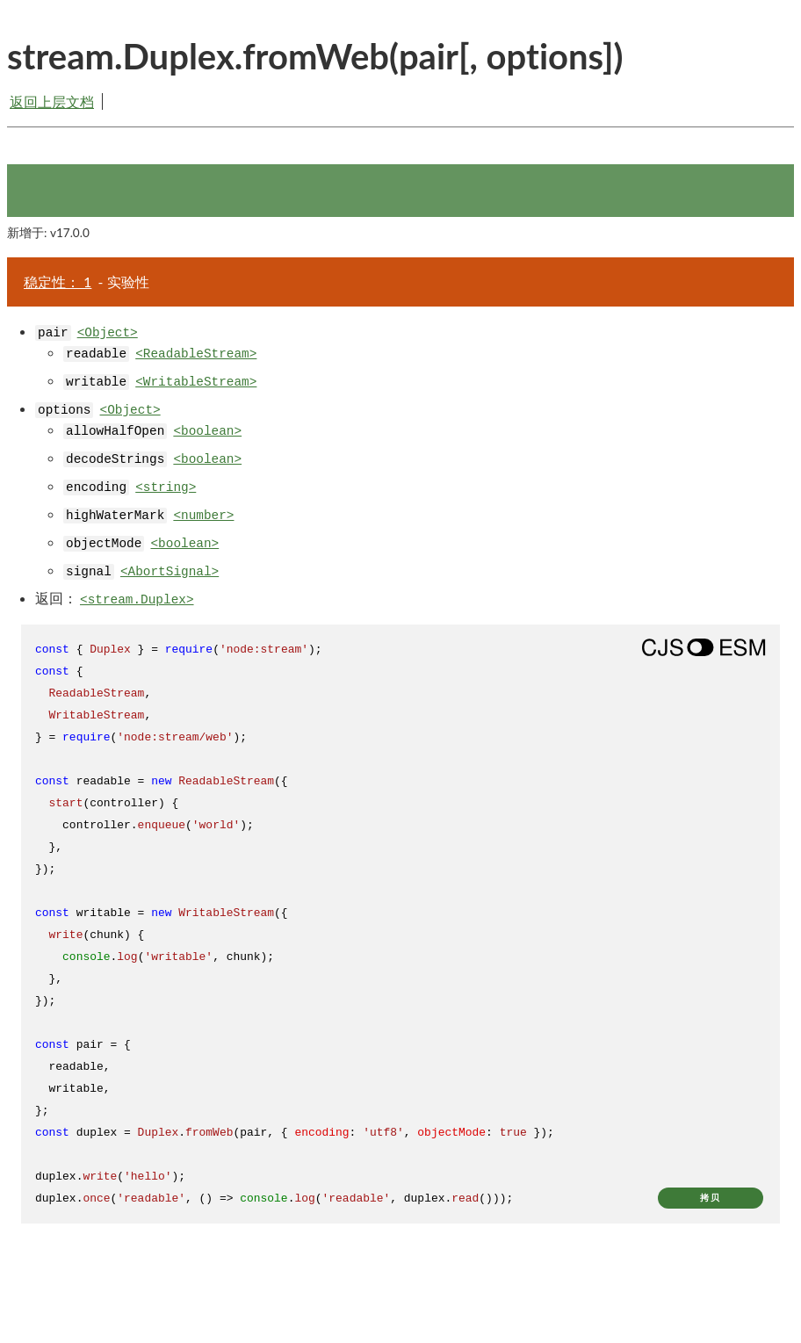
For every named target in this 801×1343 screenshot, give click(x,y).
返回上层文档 (52, 101)
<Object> (107, 333)
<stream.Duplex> (137, 600)
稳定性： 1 (57, 281)
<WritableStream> (195, 382)
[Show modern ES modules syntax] (703, 647)
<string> (165, 487)
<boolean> (207, 431)
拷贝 (710, 1197)
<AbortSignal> (169, 572)
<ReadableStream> (195, 354)
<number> (203, 516)
